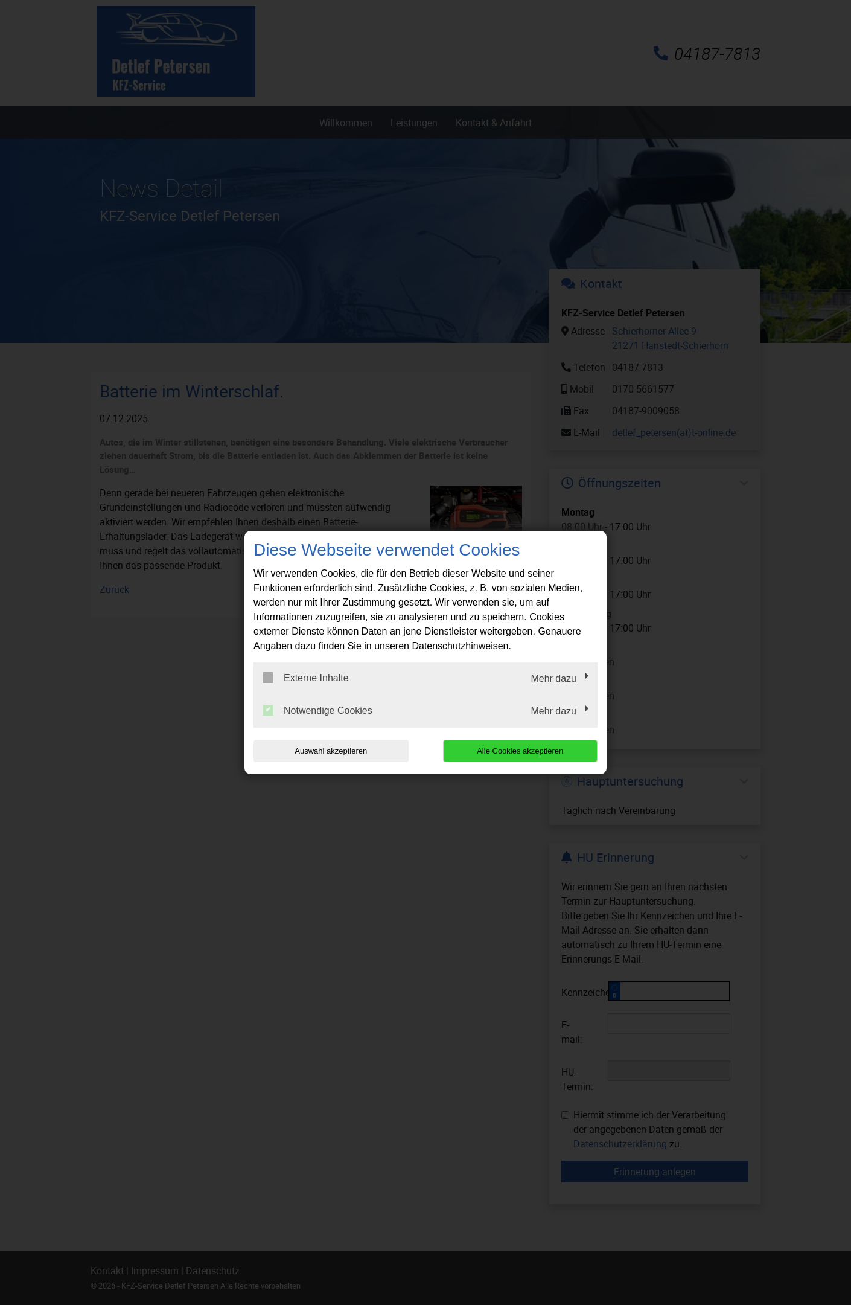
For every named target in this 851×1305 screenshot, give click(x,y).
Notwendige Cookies (317, 710)
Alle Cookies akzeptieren (520, 750)
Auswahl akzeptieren (331, 750)
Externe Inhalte (306, 677)
